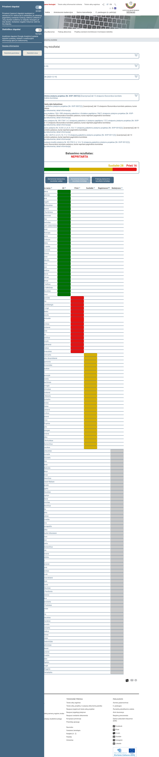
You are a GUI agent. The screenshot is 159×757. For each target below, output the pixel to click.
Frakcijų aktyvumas (64, 32)
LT (107, 4)
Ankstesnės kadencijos (63, 12)
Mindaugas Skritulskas (44, 441)
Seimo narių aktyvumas (47, 32)
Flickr (117, 728)
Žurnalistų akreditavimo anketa (123, 707)
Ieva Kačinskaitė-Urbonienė (46, 533)
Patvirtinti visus (32, 53)
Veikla (47, 12)
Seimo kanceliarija (84, 12)
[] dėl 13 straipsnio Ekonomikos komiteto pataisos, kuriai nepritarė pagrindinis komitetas (71, 97)
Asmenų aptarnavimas (120, 701)
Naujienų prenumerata (120, 714)
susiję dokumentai (48, 110)
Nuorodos (69, 726)
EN (111, 4)
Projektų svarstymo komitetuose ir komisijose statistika (93, 32)
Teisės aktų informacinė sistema (70, 4)
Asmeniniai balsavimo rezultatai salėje (56, 180)
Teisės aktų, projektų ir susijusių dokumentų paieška (84, 704)
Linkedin (118, 742)
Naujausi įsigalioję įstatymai (76, 711)
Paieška (69, 735)
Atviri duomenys (118, 711)
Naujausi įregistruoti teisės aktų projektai (80, 707)
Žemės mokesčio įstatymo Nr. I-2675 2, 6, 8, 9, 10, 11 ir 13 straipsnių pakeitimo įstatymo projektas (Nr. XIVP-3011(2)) (70, 135)
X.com (117, 731)
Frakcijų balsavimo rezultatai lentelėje (102, 180)
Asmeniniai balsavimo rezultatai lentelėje (79, 180)
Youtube (118, 735)
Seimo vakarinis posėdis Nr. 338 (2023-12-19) (39, 77)
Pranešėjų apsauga (73, 720)
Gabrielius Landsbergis (44, 305)
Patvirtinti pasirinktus (11, 53)
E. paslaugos (117, 704)
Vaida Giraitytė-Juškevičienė (46, 226)
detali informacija (63, 110)
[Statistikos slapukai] (38, 30)
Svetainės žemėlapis (73, 729)
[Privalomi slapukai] (38, 7)
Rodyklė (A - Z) (71, 732)
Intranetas (69, 738)
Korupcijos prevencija (73, 717)
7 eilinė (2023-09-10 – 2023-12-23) (34, 66)
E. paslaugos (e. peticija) (106, 12)
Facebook (118, 724)
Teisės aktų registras (92, 4)
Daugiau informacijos (10, 46)
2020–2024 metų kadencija (32, 56)
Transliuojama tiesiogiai (45, 4)
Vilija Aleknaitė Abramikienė (46, 358)
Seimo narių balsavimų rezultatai (46, 40)
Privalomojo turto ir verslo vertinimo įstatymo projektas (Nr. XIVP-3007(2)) (54, 106)
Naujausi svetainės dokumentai (77, 714)
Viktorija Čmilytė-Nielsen (44, 482)
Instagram (118, 738)
